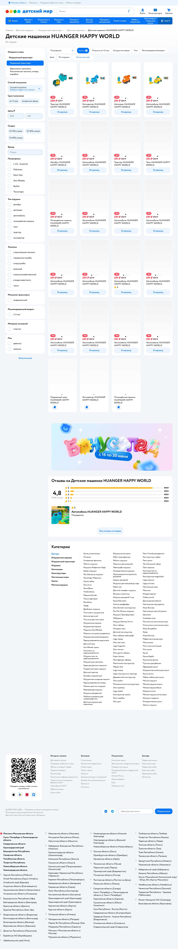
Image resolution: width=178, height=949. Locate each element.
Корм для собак (148, 770)
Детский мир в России (15, 815)
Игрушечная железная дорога (95, 637)
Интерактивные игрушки (123, 571)
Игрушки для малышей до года (126, 583)
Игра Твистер (148, 608)
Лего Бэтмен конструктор (124, 608)
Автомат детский (90, 616)
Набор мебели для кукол (153, 677)
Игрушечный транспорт (50, 30)
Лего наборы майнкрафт (123, 635)
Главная (9, 30)
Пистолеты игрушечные (93, 613)
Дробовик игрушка (91, 609)
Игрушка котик (149, 691)
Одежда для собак (149, 773)
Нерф (85, 606)
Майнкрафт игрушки (122, 567)
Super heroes (118, 656)
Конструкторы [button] (58, 573)
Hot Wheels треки (91, 647)
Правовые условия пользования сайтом (42, 809)
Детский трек (89, 644)
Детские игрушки (24, 30)
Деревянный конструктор (124, 677)
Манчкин (147, 590)
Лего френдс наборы (122, 660)
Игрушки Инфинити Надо (94, 567)
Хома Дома (88, 588)
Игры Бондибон (150, 629)
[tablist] (111, 447)
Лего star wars (119, 642)
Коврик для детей (120, 580)
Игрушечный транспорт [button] (63, 561)
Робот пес (117, 587)
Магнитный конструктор (123, 663)
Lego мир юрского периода (125, 674)
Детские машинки (76, 30)
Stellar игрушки (90, 571)
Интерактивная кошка (152, 701)
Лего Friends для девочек (153, 554)
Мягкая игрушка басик (152, 688)
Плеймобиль (88, 592)
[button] (165, 20)
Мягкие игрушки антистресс (155, 695)
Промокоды (55, 773)
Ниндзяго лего (119, 629)
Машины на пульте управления (96, 633)
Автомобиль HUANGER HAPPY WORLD (96, 511)
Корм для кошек (149, 763)
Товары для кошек (149, 760)
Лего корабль (119, 698)
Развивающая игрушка (92, 690)
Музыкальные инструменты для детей (125, 575)
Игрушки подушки (151, 698)
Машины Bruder (90, 595)
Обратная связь (57, 789)
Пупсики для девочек (152, 663)
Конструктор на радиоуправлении (150, 572)
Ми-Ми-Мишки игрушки (123, 611)
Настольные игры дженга (153, 604)
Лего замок (147, 560)
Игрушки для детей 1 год (123, 597)
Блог (114, 782)
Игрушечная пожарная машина (96, 679)
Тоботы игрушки (90, 564)
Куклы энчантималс (91, 554)
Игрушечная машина (92, 626)
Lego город (118, 639)
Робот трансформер (121, 557)
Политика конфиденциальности (64, 777)
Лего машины (148, 567)
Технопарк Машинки (92, 578)
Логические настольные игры (155, 622)
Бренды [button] (55, 553)
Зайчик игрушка (149, 705)
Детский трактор (90, 672)
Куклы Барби (148, 656)
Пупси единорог (90, 599)
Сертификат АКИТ (58, 786)
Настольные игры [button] (60, 577)
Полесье (87, 557)
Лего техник (118, 649)
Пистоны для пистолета (93, 619)
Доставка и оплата (58, 760)
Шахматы (147, 615)
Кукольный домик (150, 660)
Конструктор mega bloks (153, 576)
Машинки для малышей (123, 564)
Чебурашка (118, 618)
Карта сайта (55, 792)
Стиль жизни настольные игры (156, 625)
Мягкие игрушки (150, 681)
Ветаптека (146, 777)
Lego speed (118, 691)
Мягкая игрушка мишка (152, 684)
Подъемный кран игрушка (94, 669)
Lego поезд (118, 670)
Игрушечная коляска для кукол (156, 670)
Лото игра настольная (152, 646)
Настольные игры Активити (155, 611)
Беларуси (41, 815)
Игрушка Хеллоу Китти (123, 622)
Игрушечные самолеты (93, 662)
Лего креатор (119, 688)
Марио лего (118, 667)
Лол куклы (147, 649)
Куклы (145, 653)
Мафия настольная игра (153, 639)
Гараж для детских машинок (95, 665)
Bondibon (87, 602)
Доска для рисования (152, 601)
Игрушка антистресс (122, 554)
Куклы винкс (148, 674)
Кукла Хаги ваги (119, 601)
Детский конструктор (122, 632)
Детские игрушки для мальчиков (92, 703)
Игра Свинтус (149, 635)
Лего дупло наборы (121, 653)
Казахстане (30, 815)
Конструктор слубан (151, 557)
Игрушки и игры (16, 52)
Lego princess (148, 583)
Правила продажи (58, 770)
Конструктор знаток (121, 695)
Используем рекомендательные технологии (24, 812)
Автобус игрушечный (92, 676)
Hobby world (148, 597)
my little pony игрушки (93, 574)
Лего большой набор (152, 564)
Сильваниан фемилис (92, 560)
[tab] (111, 447)
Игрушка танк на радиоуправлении (91, 657)
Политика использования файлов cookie (61, 781)
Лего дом (117, 701)
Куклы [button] (54, 581)
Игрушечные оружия (92, 623)
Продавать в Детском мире (62, 763)
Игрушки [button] (55, 565)
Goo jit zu (87, 585)
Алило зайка (88, 581)
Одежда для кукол (150, 667)
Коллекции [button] (57, 569)
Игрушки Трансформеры (123, 615)
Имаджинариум (149, 594)
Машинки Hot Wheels (92, 630)
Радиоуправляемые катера (94, 683)
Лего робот (118, 681)
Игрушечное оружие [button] (61, 557)
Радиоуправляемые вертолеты (96, 640)
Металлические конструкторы (126, 684)
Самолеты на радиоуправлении (91, 652)
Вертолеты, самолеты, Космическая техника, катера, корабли (24, 71)
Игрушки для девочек (92, 693)
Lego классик (148, 580)
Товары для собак (149, 767)
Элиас (145, 632)
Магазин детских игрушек (94, 686)
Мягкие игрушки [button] (59, 584)
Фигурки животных (121, 594)
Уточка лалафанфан (121, 604)
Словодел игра (149, 618)
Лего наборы (118, 625)
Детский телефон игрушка (124, 590)
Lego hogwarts (119, 646)
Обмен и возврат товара (60, 767)
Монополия (148, 642)
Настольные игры (150, 587)
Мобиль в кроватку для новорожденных (93, 697)
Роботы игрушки (120, 560)
